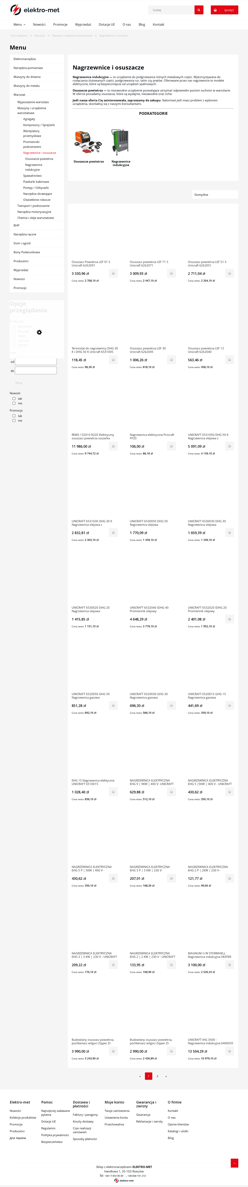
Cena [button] (13, 352)
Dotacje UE (48, 1121)
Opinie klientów (178, 1124)
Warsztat (19, 95)
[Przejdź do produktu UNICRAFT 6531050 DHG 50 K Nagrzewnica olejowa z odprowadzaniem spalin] (211, 406)
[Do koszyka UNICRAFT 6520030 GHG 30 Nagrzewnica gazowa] (171, 705)
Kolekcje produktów (23, 1117)
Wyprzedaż (21, 270)
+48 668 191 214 (137, 1175)
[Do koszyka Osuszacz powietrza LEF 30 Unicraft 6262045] (171, 359)
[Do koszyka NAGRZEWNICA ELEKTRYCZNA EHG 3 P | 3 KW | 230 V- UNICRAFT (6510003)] (171, 878)
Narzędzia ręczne (25, 234)
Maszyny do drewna (27, 77)
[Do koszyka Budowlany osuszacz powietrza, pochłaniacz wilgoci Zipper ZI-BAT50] (171, 1051)
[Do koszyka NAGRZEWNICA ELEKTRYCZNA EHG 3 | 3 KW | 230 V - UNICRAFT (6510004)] (113, 964)
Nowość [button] (15, 393)
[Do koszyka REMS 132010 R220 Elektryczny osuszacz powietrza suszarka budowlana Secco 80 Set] (113, 446)
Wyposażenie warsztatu (33, 102)
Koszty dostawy (83, 1121)
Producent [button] (16, 321)
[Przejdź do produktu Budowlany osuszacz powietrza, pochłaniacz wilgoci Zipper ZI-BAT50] (153, 1011)
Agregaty (29, 119)
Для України (18, 1138)
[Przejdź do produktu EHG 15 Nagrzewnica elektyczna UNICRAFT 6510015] (95, 752)
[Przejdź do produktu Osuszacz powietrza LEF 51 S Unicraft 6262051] (211, 234)
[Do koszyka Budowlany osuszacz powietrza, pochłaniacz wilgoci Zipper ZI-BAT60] (113, 1051)
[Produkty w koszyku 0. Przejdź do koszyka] (224, 9)
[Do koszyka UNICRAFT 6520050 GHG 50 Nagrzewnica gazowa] (113, 705)
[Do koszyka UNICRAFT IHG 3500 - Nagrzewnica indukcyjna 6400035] (229, 1051)
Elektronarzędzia (25, 59)
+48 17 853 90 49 (114, 1175)
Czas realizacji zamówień (82, 1130)
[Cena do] (36, 370)
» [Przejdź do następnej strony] (166, 1076)
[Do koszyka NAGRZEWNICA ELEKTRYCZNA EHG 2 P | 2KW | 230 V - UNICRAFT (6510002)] (229, 878)
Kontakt (173, 1111)
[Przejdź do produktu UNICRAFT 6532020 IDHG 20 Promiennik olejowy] (211, 579)
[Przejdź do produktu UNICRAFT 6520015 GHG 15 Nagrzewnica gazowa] (211, 666)
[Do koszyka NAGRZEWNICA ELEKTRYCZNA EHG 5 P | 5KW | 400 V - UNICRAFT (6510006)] (113, 878)
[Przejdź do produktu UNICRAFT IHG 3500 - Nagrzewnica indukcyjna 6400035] (211, 1011)
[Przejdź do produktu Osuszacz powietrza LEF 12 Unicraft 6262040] (211, 320)
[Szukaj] (199, 9)
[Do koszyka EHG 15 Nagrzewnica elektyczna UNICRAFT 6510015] (113, 791)
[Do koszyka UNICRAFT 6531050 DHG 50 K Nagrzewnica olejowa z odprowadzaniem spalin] (229, 446)
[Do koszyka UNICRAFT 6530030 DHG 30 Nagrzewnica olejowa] (229, 532)
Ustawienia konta (116, 1117)
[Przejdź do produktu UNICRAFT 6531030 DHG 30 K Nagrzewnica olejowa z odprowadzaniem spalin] (95, 493)
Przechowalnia (114, 1124)
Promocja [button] (16, 410)
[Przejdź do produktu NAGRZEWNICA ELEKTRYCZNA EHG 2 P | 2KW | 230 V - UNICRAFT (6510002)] (211, 838)
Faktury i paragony (85, 1115)
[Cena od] (36, 361)
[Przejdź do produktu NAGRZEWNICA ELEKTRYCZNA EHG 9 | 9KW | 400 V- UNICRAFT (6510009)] (153, 752)
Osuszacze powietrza (39, 159)
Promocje (20, 288)
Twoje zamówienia (117, 1111)
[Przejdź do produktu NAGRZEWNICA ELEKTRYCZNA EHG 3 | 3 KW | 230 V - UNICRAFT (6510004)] (95, 925)
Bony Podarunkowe (27, 252)
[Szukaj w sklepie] (176, 10)
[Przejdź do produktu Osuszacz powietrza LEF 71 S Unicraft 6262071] (153, 234)
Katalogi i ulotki (178, 1131)
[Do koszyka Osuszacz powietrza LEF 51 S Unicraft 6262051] (229, 273)
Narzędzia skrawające (37, 194)
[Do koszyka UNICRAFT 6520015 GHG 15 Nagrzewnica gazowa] (229, 705)
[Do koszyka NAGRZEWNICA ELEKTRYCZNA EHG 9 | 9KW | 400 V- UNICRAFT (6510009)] (171, 791)
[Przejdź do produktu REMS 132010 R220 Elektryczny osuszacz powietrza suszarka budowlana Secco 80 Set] (95, 406)
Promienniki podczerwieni (32, 144)
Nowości (19, 279)
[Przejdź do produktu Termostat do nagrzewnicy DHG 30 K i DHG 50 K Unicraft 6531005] (95, 320)
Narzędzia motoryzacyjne (34, 212)
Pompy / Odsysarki (36, 188)
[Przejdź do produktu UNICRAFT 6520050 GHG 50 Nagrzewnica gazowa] (95, 666)
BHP (16, 225)
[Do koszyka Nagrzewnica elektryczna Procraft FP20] (171, 446)
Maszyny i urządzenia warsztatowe (31, 110)
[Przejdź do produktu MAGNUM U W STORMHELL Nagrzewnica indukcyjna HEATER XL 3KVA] (211, 925)
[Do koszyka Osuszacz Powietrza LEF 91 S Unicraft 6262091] (113, 273)
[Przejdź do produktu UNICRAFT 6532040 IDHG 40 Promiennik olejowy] (153, 579)
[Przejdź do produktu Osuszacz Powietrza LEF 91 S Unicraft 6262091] (95, 234)
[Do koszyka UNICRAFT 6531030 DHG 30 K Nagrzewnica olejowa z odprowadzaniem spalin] (113, 532)
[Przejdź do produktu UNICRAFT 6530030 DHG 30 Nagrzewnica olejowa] (211, 493)
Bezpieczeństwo (52, 1142)
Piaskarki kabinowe (36, 182)
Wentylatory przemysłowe (32, 133)
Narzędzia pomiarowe (28, 68)
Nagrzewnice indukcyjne (33, 167)
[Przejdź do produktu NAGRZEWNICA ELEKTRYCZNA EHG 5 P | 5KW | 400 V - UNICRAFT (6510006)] (95, 838)
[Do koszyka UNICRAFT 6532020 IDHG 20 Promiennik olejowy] (229, 618)
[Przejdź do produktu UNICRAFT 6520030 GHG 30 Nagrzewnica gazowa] (153, 666)
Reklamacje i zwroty (149, 1121)
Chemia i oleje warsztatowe (35, 218)
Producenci (21, 261)
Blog (171, 1138)
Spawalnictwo (32, 176)
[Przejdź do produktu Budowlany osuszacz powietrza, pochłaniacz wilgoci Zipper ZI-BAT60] (95, 1011)
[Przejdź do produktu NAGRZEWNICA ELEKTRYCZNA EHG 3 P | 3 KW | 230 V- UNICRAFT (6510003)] (153, 838)
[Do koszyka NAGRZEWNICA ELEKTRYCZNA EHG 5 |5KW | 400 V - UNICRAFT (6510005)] (229, 791)
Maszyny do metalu (27, 86)
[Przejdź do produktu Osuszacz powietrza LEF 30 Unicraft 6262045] (153, 320)
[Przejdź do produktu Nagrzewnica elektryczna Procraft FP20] (153, 406)
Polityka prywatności (55, 1135)
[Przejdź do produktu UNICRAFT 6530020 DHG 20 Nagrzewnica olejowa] (95, 579)
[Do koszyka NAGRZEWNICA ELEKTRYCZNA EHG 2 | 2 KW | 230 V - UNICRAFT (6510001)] (171, 964)
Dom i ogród (22, 243)
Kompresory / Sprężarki (39, 125)
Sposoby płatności (85, 1139)
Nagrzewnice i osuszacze (39, 153)
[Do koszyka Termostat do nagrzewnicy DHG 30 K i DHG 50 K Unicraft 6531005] (113, 359)
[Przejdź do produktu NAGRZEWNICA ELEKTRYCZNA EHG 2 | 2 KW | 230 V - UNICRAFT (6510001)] (153, 925)
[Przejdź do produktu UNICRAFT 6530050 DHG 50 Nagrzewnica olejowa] (153, 493)
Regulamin (48, 1128)
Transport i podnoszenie (33, 206)
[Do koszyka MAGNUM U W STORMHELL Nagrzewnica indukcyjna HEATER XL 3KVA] (229, 964)
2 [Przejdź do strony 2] (157, 1076)
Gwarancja (143, 1115)
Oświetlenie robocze (36, 200)
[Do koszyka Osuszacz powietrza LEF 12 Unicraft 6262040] (229, 359)
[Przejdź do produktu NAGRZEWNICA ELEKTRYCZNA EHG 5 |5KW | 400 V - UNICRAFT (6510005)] (211, 752)
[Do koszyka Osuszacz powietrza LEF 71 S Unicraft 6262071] (171, 273)
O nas (172, 1117)
